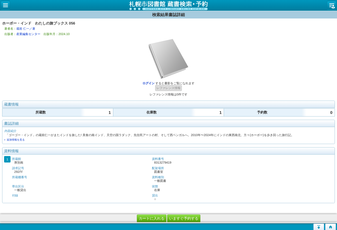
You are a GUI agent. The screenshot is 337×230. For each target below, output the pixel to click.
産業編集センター (28, 34)
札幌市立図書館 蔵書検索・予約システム (168, 5)
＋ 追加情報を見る (14, 139)
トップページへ (330, 227)
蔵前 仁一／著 (25, 28)
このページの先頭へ (318, 227)
